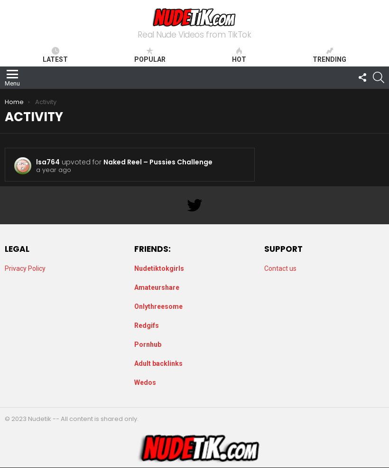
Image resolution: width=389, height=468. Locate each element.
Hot (239, 55)
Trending (329, 55)
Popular (150, 55)
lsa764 (48, 162)
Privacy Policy (25, 268)
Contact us (280, 268)
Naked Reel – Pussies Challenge (158, 162)
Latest (55, 55)
